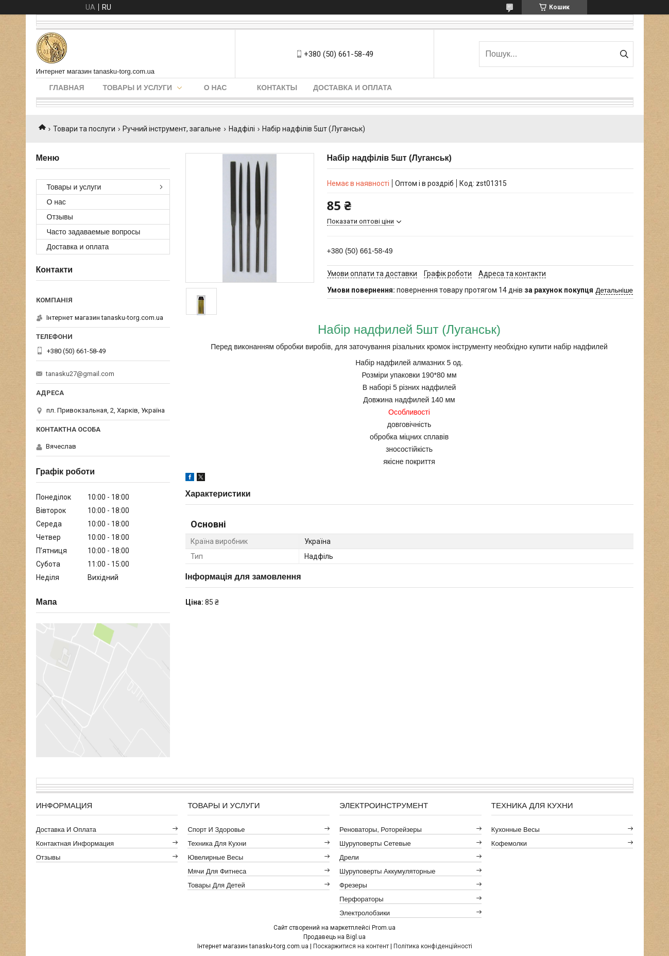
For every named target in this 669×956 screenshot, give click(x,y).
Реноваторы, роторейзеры (380, 829)
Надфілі (242, 129)
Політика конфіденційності (432, 946)
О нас (215, 87)
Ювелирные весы (215, 857)
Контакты (277, 87)
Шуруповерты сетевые (375, 843)
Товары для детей (216, 885)
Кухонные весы (515, 829)
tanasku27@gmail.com (80, 374)
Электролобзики (364, 913)
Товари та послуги (84, 129)
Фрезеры (353, 885)
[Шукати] (624, 54)
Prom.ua (384, 927)
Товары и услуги (138, 87)
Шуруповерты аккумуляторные (387, 871)
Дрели (349, 857)
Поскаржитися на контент (351, 946)
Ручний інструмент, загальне (172, 129)
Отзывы (60, 217)
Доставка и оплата (352, 87)
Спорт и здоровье (216, 829)
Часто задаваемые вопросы (94, 232)
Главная (66, 87)
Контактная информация (75, 843)
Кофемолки (509, 843)
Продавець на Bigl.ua (334, 937)
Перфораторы (361, 899)
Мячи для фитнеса (216, 871)
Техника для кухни (216, 843)
